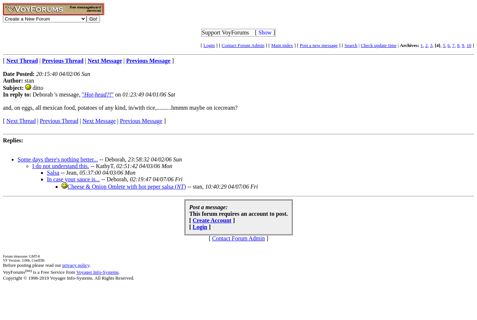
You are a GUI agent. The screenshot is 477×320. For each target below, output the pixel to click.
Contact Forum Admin (243, 45)
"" (98, 94)
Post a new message (319, 45)
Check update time (378, 45)
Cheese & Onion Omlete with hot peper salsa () (126, 186)
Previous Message (141, 121)
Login (209, 45)
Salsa (53, 173)
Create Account (212, 220)
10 (468, 45)
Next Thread (21, 121)
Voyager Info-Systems (97, 272)
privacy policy (75, 265)
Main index (282, 45)
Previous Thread (59, 121)
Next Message (99, 121)
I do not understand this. (60, 166)
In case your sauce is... (73, 179)
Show (264, 32)
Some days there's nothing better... (58, 159)
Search (350, 45)
